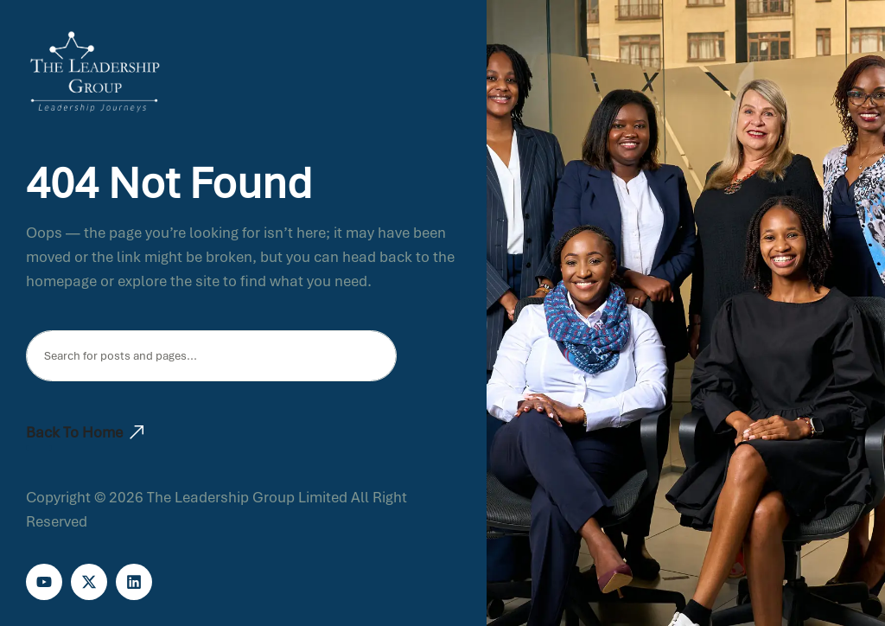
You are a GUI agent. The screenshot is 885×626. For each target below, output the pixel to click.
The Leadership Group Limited (247, 497)
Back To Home (84, 432)
